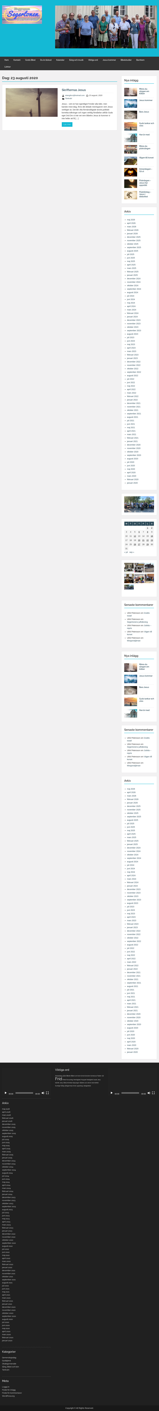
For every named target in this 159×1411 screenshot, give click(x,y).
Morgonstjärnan (133, 641)
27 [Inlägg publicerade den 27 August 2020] (139, 544)
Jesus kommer (109, 60)
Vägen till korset (146, 158)
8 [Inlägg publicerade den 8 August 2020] (147, 532)
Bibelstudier (126, 60)
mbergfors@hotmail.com (75, 95)
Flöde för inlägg (9, 1390)
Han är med (144, 135)
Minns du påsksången (144, 147)
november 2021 (133, 407)
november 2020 (133, 448)
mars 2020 (131, 476)
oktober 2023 (132, 327)
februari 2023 (133, 355)
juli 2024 (130, 296)
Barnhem (140, 60)
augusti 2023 (132, 334)
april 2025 (131, 265)
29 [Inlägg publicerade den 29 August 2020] (148, 544)
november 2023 (133, 323)
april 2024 (131, 306)
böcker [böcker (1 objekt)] (87, 1076)
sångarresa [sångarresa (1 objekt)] (68, 1086)
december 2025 (133, 237)
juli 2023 (130, 337)
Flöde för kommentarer (12, 1393)
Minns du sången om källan (144, 91)
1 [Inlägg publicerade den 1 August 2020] (147, 528)
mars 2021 (131, 434)
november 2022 (133, 365)
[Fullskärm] (47, 1093)
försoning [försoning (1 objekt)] (69, 1079)
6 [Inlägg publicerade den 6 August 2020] (139, 532)
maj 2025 (131, 261)
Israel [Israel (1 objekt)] (95, 1079)
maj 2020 (131, 469)
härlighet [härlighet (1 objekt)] (90, 1079)
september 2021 (134, 414)
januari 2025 (132, 275)
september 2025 (134, 247)
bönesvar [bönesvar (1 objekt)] (93, 1076)
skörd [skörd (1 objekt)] (89, 1083)
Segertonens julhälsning (137, 622)
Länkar (7, 67)
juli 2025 (130, 254)
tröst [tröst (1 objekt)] (74, 1086)
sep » (131, 552)
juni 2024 (131, 299)
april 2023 (131, 348)
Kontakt (16, 60)
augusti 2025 (132, 251)
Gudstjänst (6, 1361)
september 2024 (134, 289)
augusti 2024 (132, 292)
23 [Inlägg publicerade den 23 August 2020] (152, 540)
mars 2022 (131, 393)
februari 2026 (133, 230)
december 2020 (133, 445)
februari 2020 (133, 479)
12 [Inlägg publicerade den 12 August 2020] (135, 536)
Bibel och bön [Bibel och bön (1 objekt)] (76, 1076)
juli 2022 (130, 379)
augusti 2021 (132, 417)
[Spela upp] (5, 1093)
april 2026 (131, 223)
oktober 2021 (132, 410)
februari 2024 (133, 313)
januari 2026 (132, 233)
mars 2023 (131, 351)
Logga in (5, 1387)
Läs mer (67, 124)
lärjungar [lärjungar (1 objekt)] (76, 1083)
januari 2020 (132, 483)
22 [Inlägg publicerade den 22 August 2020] (148, 540)
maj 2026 (131, 220)
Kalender (60, 60)
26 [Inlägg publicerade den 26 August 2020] (135, 544)
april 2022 (131, 389)
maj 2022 (131, 386)
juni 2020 (131, 465)
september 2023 (134, 330)
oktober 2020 (132, 452)
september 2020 (134, 455)
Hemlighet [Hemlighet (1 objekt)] (77, 1079)
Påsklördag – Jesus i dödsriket (145, 194)
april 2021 (131, 431)
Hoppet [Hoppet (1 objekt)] (83, 1079)
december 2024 (133, 278)
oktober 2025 (132, 244)
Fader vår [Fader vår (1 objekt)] (100, 1076)
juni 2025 (131, 258)
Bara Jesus (144, 112)
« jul (126, 552)
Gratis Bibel (30, 60)
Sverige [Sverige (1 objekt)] (57, 1086)
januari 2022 (132, 400)
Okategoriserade (9, 1364)
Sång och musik (76, 60)
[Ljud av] (43, 1093)
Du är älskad (46, 60)
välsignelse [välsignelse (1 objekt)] (87, 1086)
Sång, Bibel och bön (10, 1367)
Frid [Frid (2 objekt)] (58, 1078)
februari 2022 (133, 396)
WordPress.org (8, 1396)
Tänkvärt (68, 98)
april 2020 (131, 472)
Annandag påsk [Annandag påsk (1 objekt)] (60, 1076)
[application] (26, 1082)
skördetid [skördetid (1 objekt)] (95, 1083)
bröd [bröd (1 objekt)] (83, 1076)
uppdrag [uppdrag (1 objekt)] (80, 1086)
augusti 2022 (132, 375)
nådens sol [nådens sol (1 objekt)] (83, 1083)
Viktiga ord (93, 60)
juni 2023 (131, 341)
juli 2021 (130, 420)
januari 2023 (132, 358)
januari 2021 (132, 441)
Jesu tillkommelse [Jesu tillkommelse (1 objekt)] (66, 1083)
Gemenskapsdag (9, 1358)
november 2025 (133, 240)
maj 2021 (131, 427)
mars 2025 (131, 268)
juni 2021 (131, 424)
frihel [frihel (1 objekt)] (64, 1079)
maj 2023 (131, 344)
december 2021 (133, 403)
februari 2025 (133, 272)
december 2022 (133, 362)
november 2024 (133, 282)
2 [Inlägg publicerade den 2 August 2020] (151, 528)
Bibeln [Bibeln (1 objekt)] (68, 1076)
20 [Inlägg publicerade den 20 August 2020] (139, 540)
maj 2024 (131, 303)
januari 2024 (132, 317)
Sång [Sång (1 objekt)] (62, 1086)
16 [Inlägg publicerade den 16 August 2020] (152, 536)
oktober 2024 (132, 285)
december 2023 (133, 320)
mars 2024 (131, 310)
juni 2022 (131, 382)
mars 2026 (131, 227)
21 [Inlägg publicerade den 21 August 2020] (143, 540)
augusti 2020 (132, 459)
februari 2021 (133, 438)
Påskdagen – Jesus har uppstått (145, 182)
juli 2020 (130, 462)
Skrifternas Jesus (74, 90)
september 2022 (134, 372)
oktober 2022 (132, 369)
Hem (6, 60)
